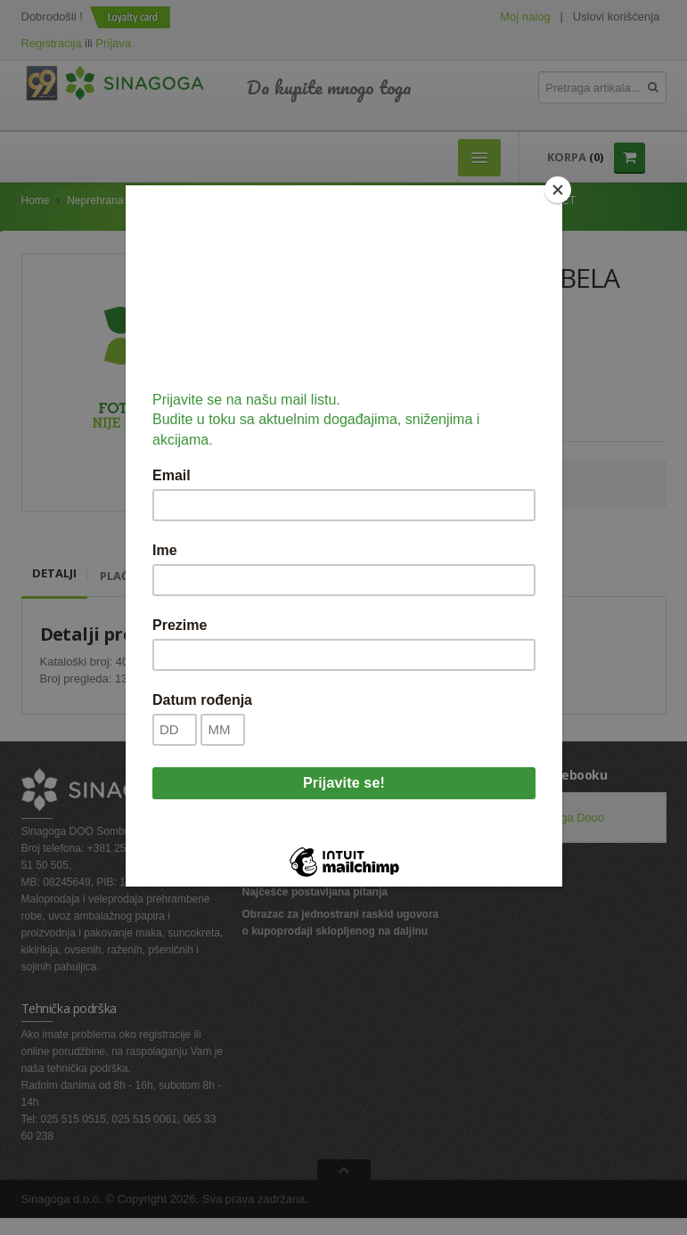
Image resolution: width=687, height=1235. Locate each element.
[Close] (557, 189)
